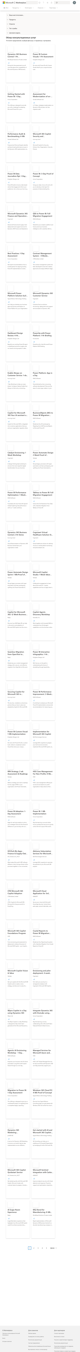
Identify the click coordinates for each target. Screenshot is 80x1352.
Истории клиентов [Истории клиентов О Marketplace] (7, 1341)
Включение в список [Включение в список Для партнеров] (59, 1336)
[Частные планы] (51, 2)
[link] (18, 63)
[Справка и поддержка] (43, 2)
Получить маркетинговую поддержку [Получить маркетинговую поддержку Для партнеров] (63, 1340)
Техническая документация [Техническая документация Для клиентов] (35, 1340)
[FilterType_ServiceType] (7, 28)
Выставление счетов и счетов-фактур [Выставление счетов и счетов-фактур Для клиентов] (37, 1349)
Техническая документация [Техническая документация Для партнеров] (61, 1343)
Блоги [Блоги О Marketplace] (3, 1338)
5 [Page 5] (46, 1248)
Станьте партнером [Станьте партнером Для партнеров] (59, 1333)
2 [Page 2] (33, 1248)
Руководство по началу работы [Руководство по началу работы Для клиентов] (36, 1336)
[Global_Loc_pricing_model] (7, 33)
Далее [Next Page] (52, 1248)
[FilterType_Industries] (7, 24)
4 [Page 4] (42, 1248)
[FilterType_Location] (7, 15)
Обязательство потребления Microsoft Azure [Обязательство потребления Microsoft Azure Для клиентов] (39, 1346)
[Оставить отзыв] (39, 2)
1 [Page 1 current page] (29, 1248)
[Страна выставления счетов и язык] (62, 2)
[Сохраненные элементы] (47, 2)
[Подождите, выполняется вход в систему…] (74, 2)
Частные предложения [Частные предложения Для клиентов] (34, 1343)
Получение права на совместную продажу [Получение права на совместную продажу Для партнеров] (64, 1351)
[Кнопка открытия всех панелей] (6, 7)
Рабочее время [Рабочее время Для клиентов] (32, 1333)
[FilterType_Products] (7, 19)
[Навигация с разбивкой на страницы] (43, 1250)
